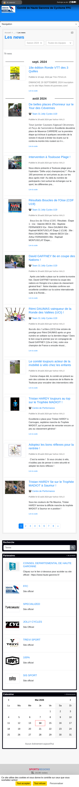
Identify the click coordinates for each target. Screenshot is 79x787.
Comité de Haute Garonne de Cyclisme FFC (44, 7)
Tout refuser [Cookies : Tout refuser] (40, 783)
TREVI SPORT (32, 639)
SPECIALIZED (31, 604)
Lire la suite (33, 91)
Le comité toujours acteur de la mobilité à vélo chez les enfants (50, 363)
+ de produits (70, 555)
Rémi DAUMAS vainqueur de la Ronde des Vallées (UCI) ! (50, 310)
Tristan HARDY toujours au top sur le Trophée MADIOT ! (49, 400)
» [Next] (58, 526)
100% (26, 657)
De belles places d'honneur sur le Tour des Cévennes (51, 106)
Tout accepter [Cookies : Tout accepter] (23, 783)
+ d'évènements (69, 694)
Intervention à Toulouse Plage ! (49, 157)
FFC (25, 586)
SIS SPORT (30, 675)
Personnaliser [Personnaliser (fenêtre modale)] (56, 783)
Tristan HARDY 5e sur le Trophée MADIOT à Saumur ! (51, 483)
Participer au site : (66, 2)
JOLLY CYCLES (32, 621)
